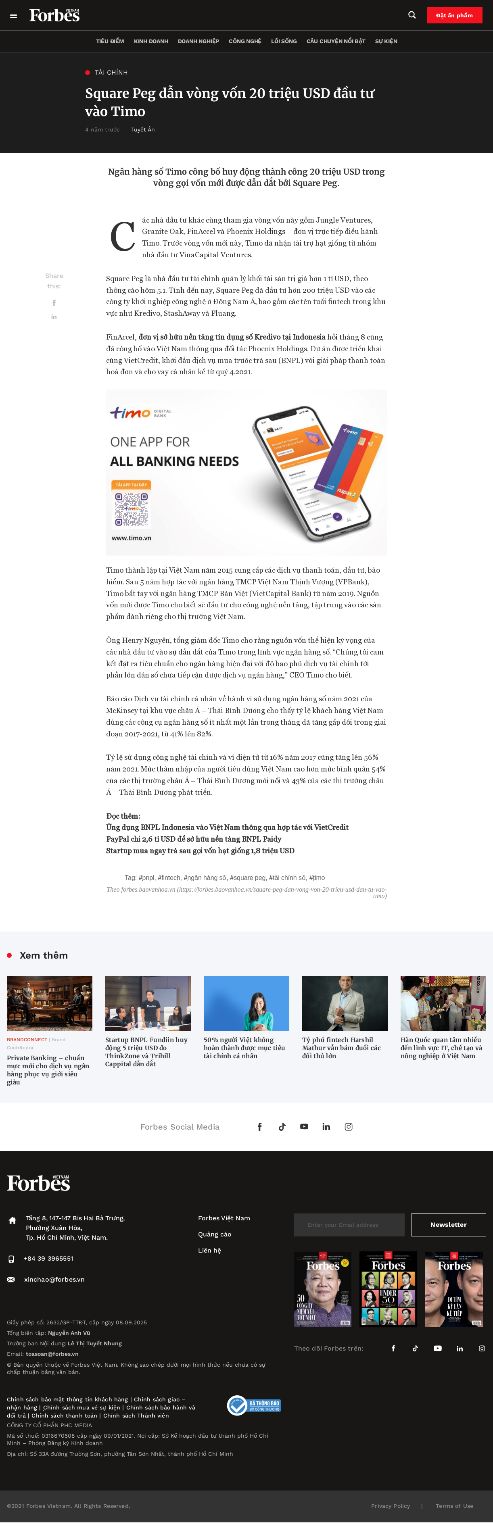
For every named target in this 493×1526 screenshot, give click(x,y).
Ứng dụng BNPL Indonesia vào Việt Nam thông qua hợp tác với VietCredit (227, 827)
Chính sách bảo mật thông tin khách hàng (67, 1399)
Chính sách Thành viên (136, 1415)
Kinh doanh (151, 41)
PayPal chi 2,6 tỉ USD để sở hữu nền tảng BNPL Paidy (193, 838)
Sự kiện (386, 41)
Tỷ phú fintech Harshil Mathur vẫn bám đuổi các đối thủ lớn (341, 1048)
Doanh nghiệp (198, 41)
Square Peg (249, 877)
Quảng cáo (215, 1234)
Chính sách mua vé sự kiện (83, 1407)
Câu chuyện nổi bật (336, 41)
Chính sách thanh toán (64, 1415)
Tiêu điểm (110, 41)
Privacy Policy (390, 1506)
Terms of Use (454, 1506)
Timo (319, 877)
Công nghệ (245, 41)
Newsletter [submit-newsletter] (448, 1224)
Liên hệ (209, 1250)
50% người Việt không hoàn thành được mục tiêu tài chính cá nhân (244, 1048)
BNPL (148, 877)
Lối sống (284, 41)
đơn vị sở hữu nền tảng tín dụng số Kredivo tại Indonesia (232, 336)
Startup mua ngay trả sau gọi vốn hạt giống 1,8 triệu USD (200, 850)
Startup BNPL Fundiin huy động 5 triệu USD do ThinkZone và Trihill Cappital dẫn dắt (146, 1052)
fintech (170, 877)
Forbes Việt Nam (224, 1218)
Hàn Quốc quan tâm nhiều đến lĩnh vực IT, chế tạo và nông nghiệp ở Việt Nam (441, 1048)
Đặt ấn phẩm (455, 15)
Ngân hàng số (207, 877)
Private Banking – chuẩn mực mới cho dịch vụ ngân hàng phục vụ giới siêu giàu (48, 1070)
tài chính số (289, 877)
